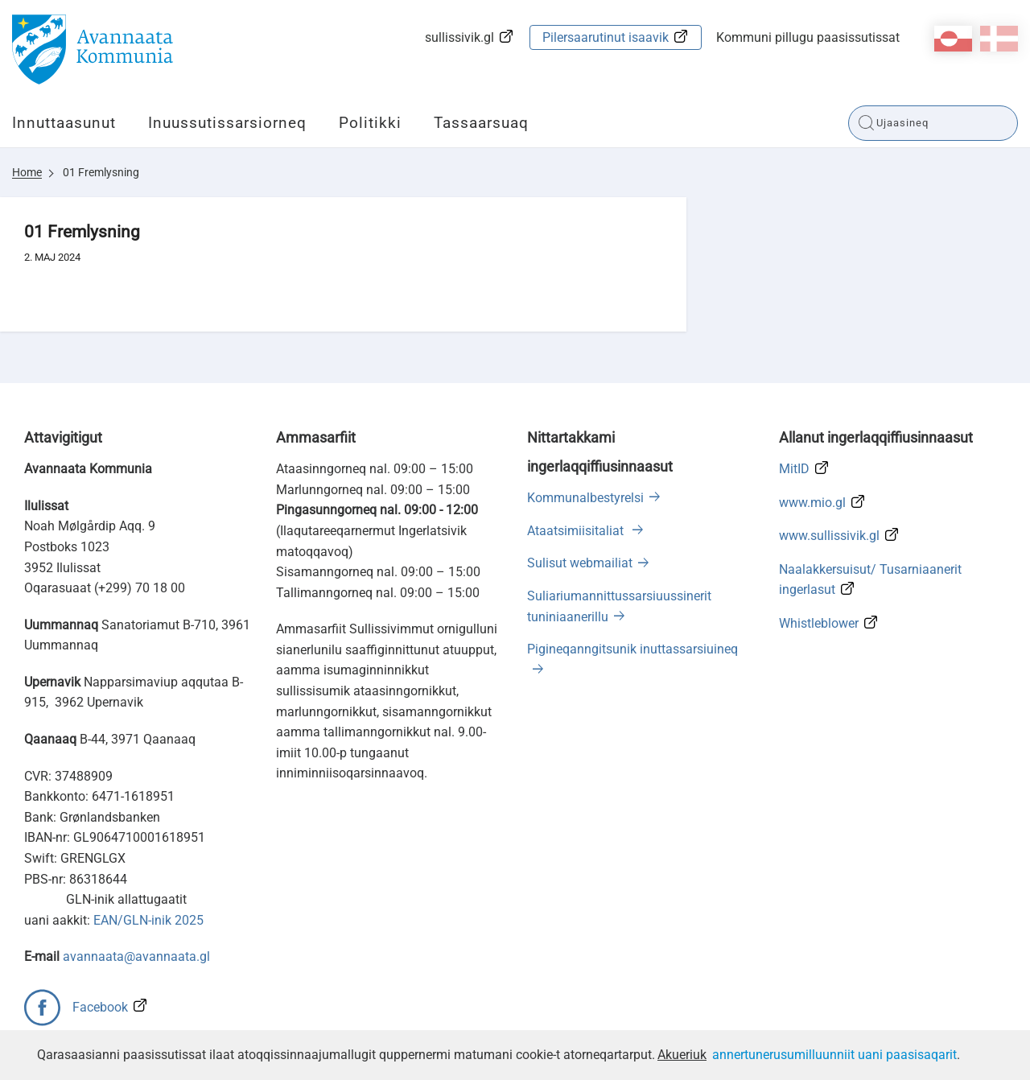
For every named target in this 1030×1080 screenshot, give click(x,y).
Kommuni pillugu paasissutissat (808, 37)
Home (27, 172)
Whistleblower (819, 623)
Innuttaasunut (64, 122)
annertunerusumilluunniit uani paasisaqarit (834, 1054)
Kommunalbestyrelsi (585, 497)
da (999, 39)
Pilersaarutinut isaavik (605, 37)
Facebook (100, 1007)
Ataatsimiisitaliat (577, 530)
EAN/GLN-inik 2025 (148, 920)
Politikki (370, 122)
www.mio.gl (812, 502)
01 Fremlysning (101, 172)
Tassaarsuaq (481, 122)
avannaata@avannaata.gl (136, 956)
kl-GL (953, 39)
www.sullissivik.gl (829, 535)
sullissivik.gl (459, 37)
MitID (794, 468)
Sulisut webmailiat (579, 563)
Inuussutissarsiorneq (227, 122)
